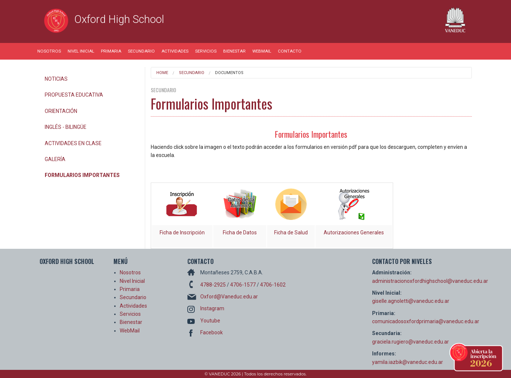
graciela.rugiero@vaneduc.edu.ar (410, 342)
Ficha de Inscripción (182, 232)
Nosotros (49, 51)
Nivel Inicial (81, 51)
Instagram (212, 308)
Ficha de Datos (240, 232)
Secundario (141, 51)
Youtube (210, 321)
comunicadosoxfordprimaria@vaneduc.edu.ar (425, 321)
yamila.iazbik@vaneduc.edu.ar (407, 362)
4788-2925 (213, 285)
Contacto (290, 51)
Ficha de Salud (291, 232)
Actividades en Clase (73, 143)
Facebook (211, 332)
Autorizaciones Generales (354, 232)
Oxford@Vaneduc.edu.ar (229, 297)
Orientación (61, 111)
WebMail (261, 51)
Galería (55, 159)
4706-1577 (243, 285)
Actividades (174, 51)
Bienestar (234, 51)
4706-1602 (273, 285)
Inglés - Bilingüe (65, 127)
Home (162, 72)
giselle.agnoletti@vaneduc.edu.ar (410, 301)
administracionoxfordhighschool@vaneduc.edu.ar (430, 281)
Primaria (111, 51)
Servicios (206, 51)
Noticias (56, 79)
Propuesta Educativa (74, 95)
